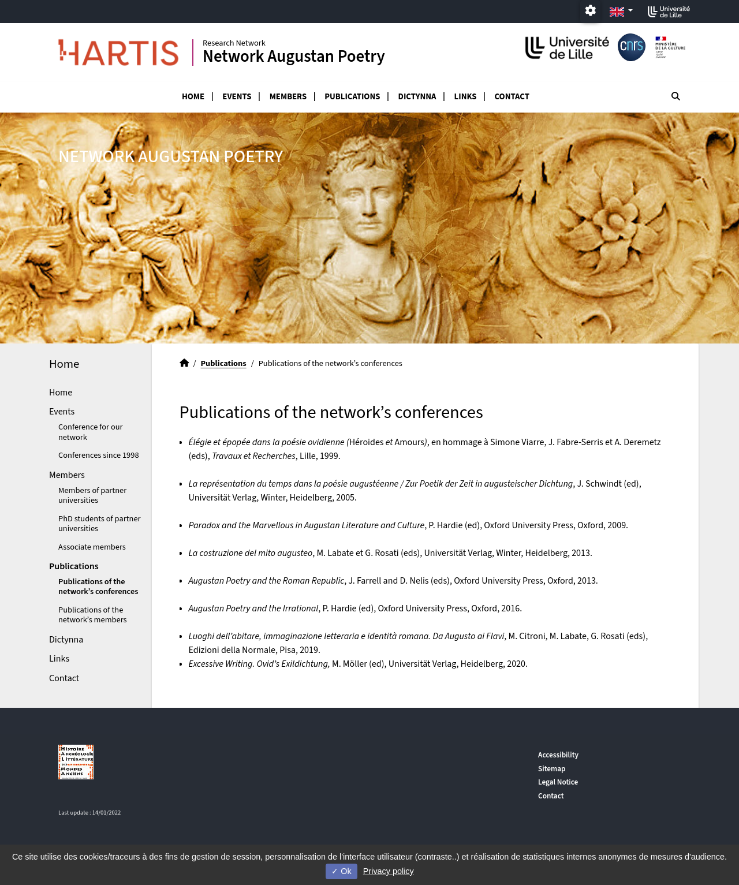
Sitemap (552, 768)
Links (465, 97)
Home (193, 97)
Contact (512, 97)
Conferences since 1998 (98, 455)
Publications (352, 97)
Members (288, 97)
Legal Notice (558, 781)
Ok (341, 871)
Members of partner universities (92, 495)
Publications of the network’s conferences (98, 587)
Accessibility (558, 754)
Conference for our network (90, 432)
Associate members (92, 547)
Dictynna (417, 97)
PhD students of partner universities (99, 524)
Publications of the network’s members (92, 615)
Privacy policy (388, 871)
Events (236, 97)
